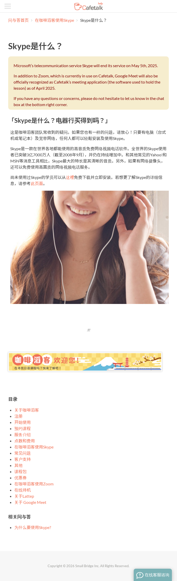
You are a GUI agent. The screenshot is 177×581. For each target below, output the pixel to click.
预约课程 (22, 428)
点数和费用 (24, 440)
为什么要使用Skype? (32, 527)
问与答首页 (18, 20)
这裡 (70, 177)
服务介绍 (22, 434)
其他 (18, 465)
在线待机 (22, 489)
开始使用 (22, 422)
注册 (18, 416)
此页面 (37, 183)
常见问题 (22, 453)
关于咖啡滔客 (26, 409)
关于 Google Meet (30, 502)
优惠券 (20, 477)
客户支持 (22, 459)
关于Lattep (24, 496)
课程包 (20, 471)
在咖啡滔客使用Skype (55, 20)
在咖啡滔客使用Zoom (34, 483)
